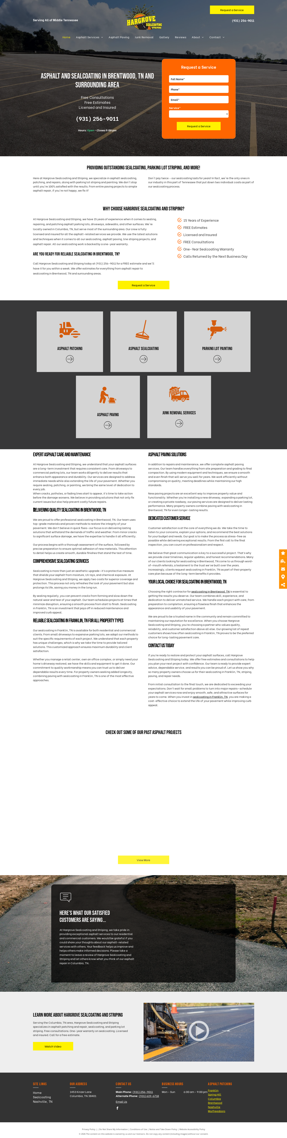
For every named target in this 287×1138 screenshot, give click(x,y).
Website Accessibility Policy (192, 1129)
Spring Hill (214, 1094)
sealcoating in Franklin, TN (210, 697)
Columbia (214, 1098)
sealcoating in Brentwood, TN (210, 591)
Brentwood (215, 1103)
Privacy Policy (88, 1129)
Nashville (214, 1107)
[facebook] (117, 1109)
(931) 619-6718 (149, 1096)
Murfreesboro (216, 1111)
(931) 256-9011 (243, 20)
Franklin (213, 1090)
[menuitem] (66, 37)
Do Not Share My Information (113, 1129)
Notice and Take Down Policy (163, 1129)
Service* (175, 108)
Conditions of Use (138, 1129)
